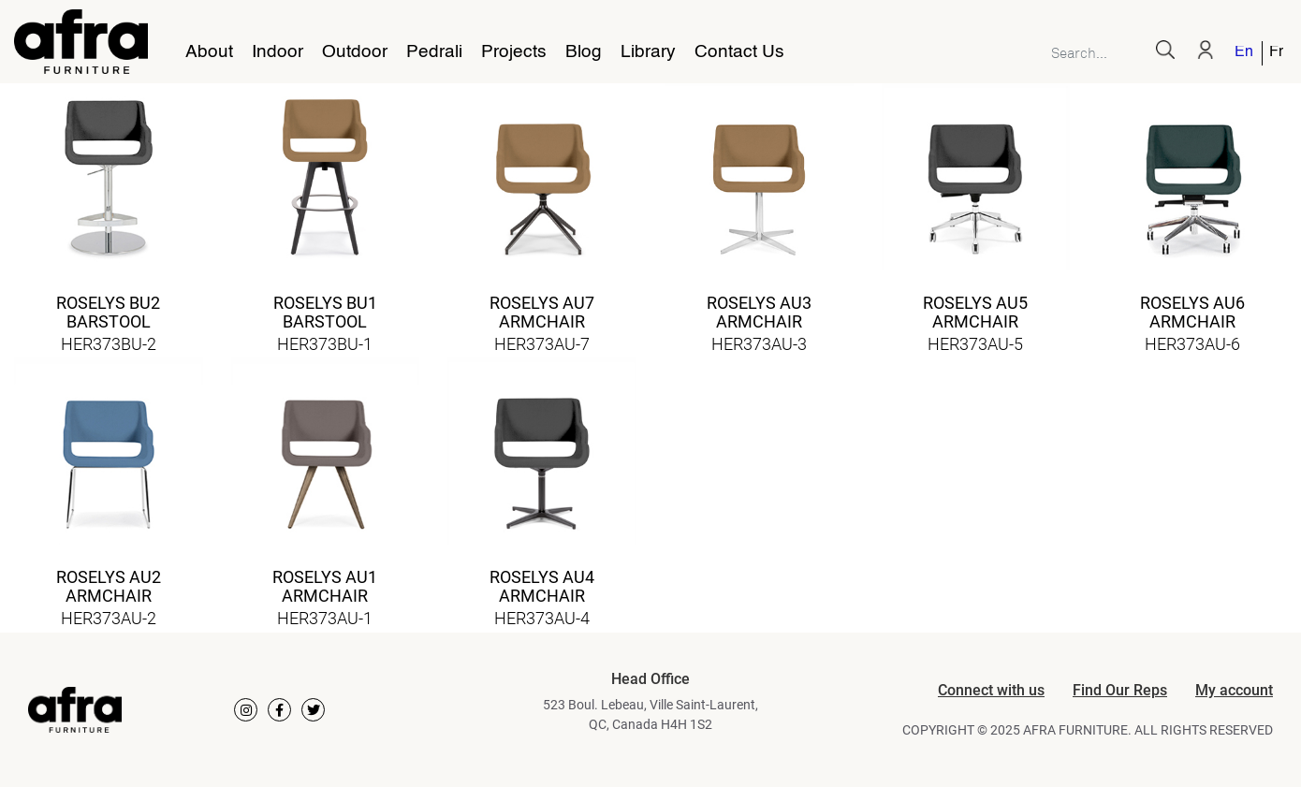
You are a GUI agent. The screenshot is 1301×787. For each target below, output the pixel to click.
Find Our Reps (1120, 690)
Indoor (277, 52)
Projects (514, 52)
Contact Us (739, 52)
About (209, 52)
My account (1234, 690)
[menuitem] (1245, 53)
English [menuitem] (1243, 53)
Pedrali (434, 52)
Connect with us (991, 690)
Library (648, 52)
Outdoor (354, 52)
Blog (583, 52)
